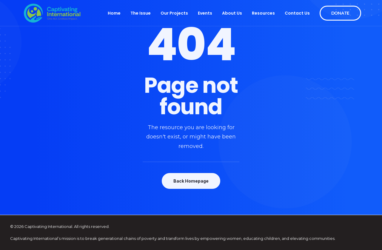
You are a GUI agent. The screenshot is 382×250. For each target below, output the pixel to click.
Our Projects (174, 13)
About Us (232, 13)
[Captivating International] (52, 13)
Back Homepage (191, 180)
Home (114, 13)
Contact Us (297, 13)
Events (205, 13)
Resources (263, 13)
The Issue (140, 13)
